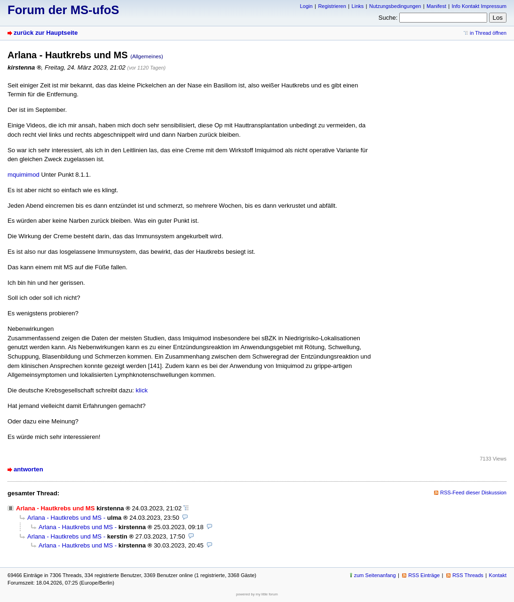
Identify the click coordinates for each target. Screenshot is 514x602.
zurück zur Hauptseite (46, 32)
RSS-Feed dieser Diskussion (473, 492)
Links (358, 6)
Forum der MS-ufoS (63, 9)
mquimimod (24, 174)
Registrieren (332, 6)
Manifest (436, 6)
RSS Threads (467, 575)
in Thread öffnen (488, 33)
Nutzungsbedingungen (395, 6)
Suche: (388, 17)
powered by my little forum (257, 594)
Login (306, 6)
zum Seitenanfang (375, 575)
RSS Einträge (424, 575)
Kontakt (497, 575)
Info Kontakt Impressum (479, 6)
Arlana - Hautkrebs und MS (64, 517)
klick (142, 390)
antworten (28, 469)
